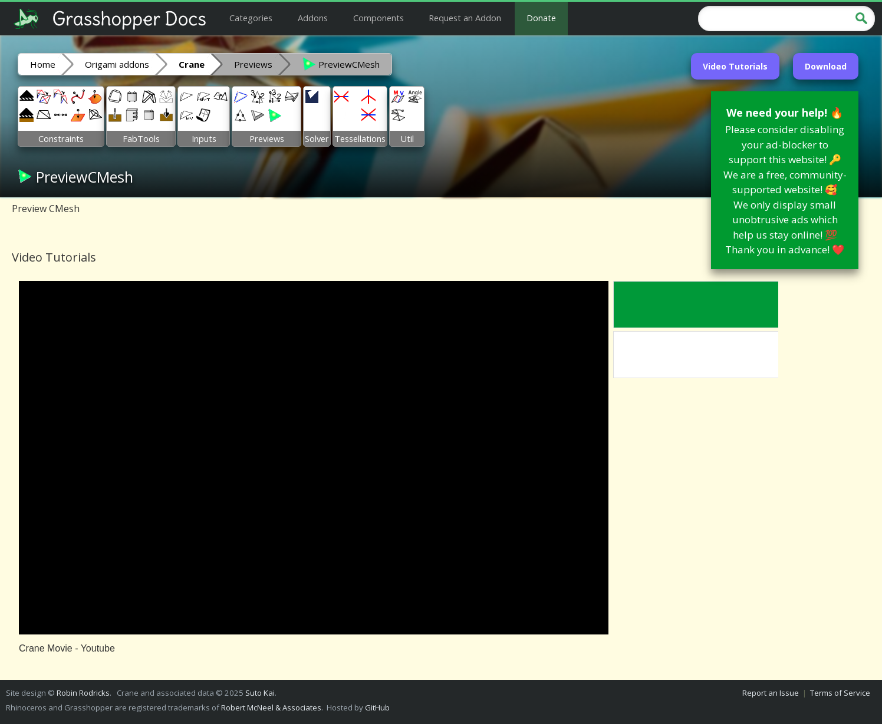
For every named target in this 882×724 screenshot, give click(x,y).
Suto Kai (260, 692)
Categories (250, 18)
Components (378, 18)
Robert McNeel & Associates (271, 707)
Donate (541, 18)
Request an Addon (465, 18)
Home (42, 64)
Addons (313, 18)
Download (826, 66)
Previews (253, 64)
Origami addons (117, 64)
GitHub (377, 707)
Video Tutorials (735, 66)
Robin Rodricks (83, 692)
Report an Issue (770, 692)
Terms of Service (840, 692)
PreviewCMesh (341, 64)
